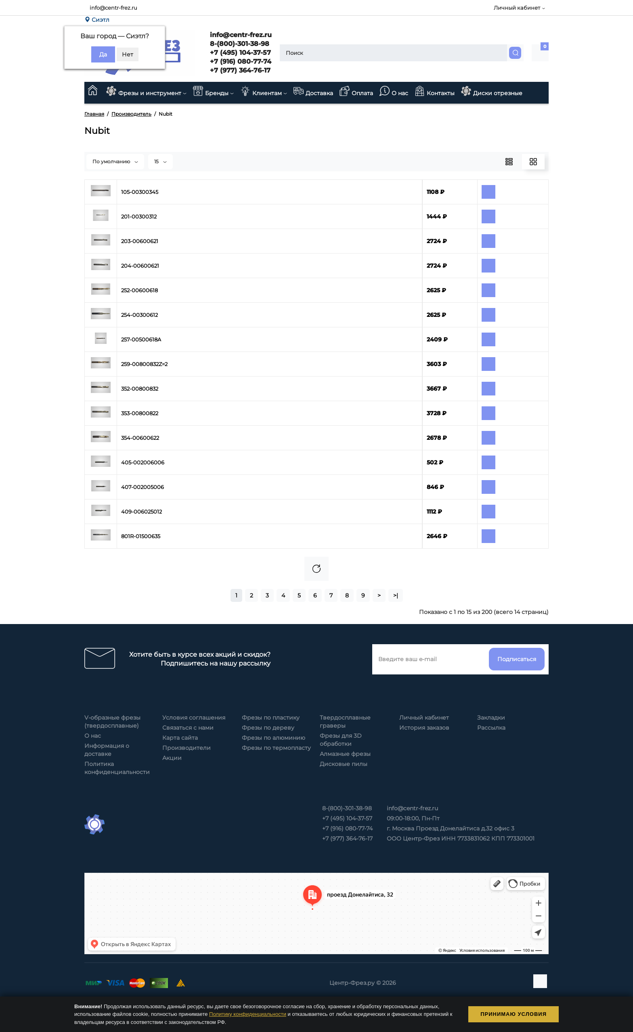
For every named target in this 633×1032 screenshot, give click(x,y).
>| (395, 595)
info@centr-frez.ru (113, 7)
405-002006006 (142, 462)
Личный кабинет (424, 717)
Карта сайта (180, 737)
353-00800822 (139, 413)
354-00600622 (140, 438)
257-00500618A (141, 339)
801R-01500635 (140, 536)
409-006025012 (141, 511)
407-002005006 (142, 487)
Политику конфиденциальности (247, 1014)
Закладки (491, 717)
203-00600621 (139, 241)
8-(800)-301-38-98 (238, 44)
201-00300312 (139, 216)
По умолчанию (115, 161)
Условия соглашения (193, 717)
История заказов (424, 727)
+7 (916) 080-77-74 (239, 61)
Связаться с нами (188, 727)
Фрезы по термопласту (276, 747)
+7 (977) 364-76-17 (239, 70)
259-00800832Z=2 (144, 364)
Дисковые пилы (343, 764)
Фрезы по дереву (268, 727)
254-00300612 (139, 315)
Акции (172, 758)
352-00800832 (139, 388)
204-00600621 (140, 265)
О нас (92, 735)
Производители (186, 747)
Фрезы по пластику (271, 717)
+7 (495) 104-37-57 (239, 52)
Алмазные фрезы (345, 753)
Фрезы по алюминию (273, 737)
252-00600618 (139, 290)
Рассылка (491, 727)
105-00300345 (139, 192)
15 (160, 161)
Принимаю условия (513, 1014)
